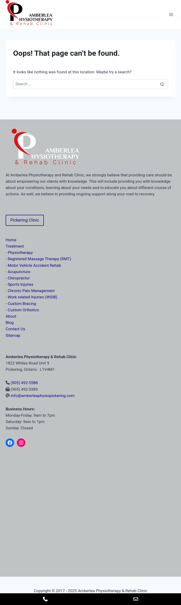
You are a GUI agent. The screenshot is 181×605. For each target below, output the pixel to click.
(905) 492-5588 (24, 382)
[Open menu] (171, 14)
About (11, 316)
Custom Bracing (22, 303)
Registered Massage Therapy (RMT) (39, 258)
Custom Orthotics (23, 310)
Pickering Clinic (24, 220)
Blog (10, 322)
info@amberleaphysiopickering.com (43, 395)
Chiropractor (19, 278)
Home (11, 240)
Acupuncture (19, 271)
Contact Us (15, 329)
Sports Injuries (20, 284)
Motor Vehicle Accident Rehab (34, 265)
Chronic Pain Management (31, 290)
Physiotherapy (20, 252)
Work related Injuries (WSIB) (32, 297)
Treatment (15, 246)
